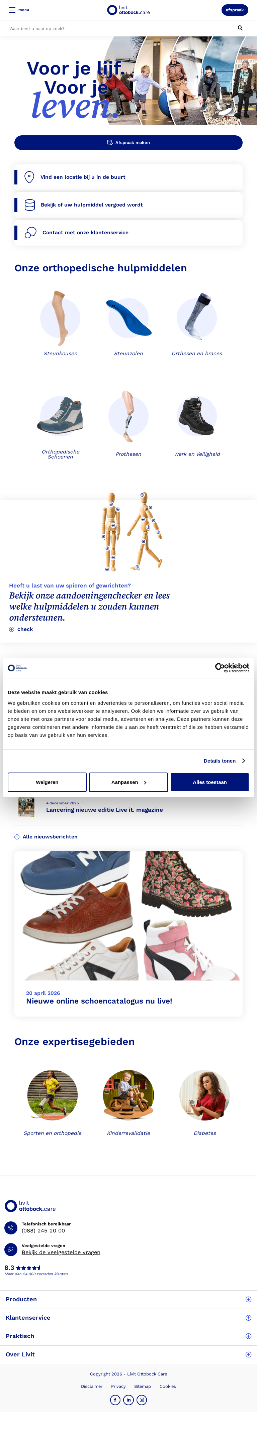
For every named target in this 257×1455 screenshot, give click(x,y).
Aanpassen (128, 782)
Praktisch (128, 1335)
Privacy (118, 1386)
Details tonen (220, 761)
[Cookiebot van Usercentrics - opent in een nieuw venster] (220, 668)
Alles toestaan (210, 782)
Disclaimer (91, 1386)
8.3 (9, 1268)
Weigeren (47, 782)
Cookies (168, 1386)
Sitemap (142, 1386)
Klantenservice (128, 1317)
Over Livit (128, 1354)
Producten (128, 1299)
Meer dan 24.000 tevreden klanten (36, 1274)
